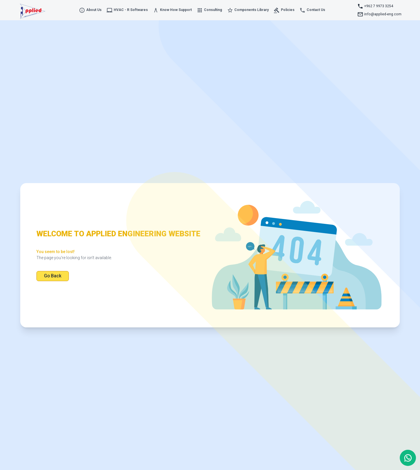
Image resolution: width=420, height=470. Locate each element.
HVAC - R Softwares (127, 10)
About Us (90, 10)
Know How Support (172, 10)
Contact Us (312, 10)
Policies (284, 10)
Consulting (209, 10)
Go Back (52, 276)
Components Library (248, 10)
